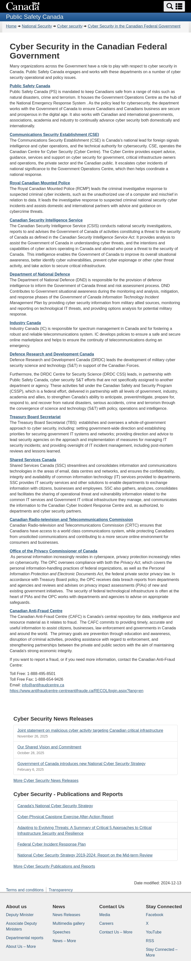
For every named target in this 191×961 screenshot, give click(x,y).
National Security (37, 26)
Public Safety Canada (30, 86)
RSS (150, 941)
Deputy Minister (20, 915)
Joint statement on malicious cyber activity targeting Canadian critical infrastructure (90, 730)
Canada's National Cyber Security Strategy (55, 806)
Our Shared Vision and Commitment (49, 747)
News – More (64, 941)
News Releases (66, 915)
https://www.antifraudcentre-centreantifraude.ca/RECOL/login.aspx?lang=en (76, 691)
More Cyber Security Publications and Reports (54, 866)
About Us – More (21, 946)
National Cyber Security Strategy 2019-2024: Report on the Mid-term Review (84, 855)
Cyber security (70, 26)
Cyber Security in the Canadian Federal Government (134, 26)
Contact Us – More (115, 932)
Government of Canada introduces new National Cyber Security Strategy (81, 764)
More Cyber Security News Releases (45, 780)
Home (11, 26)
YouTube (154, 932)
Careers (106, 923)
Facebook (154, 915)
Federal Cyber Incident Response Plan (51, 844)
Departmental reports (24, 938)
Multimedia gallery (69, 923)
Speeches (61, 932)
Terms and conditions (25, 890)
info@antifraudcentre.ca (43, 685)
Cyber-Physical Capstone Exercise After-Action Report (65, 817)
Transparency (61, 890)
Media (104, 915)
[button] (174, 6)
